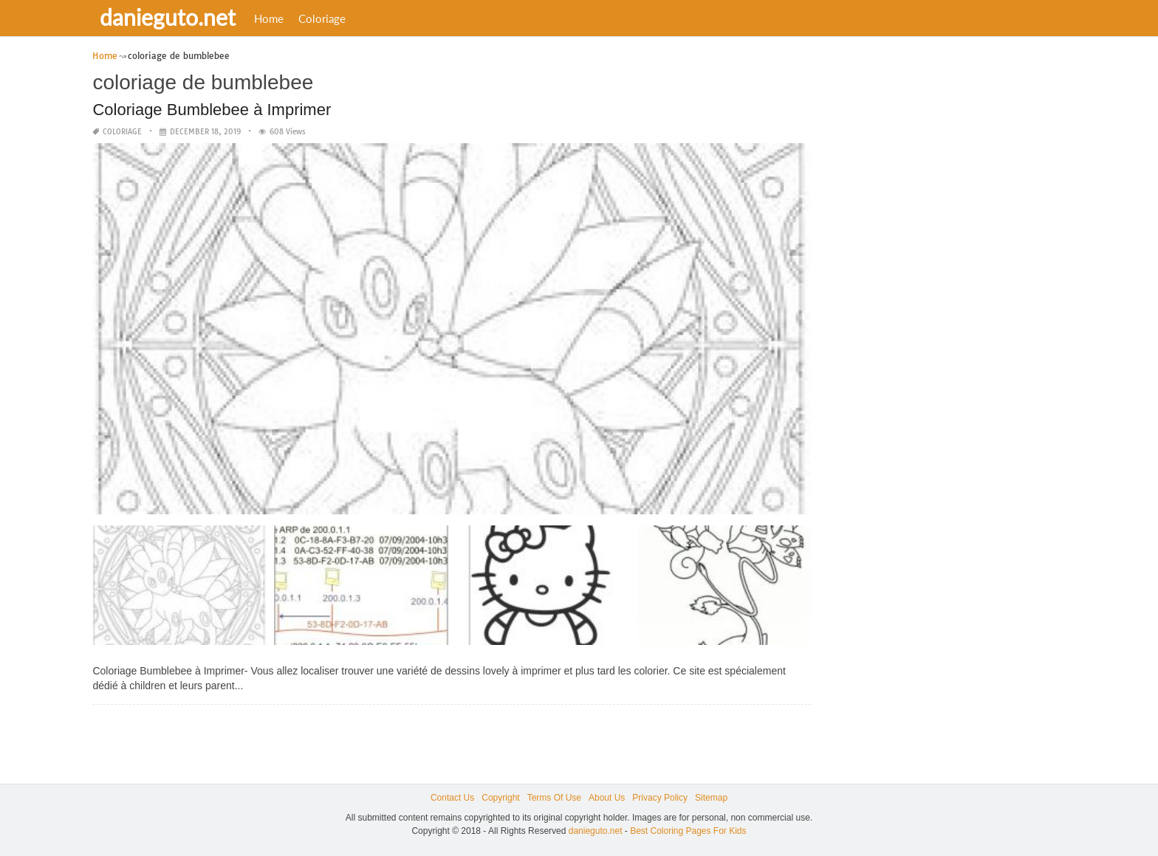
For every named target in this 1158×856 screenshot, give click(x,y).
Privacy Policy (660, 798)
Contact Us (452, 798)
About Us (607, 798)
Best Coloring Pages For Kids (688, 831)
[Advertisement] (936, 269)
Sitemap (711, 798)
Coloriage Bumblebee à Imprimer (211, 109)
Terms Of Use (554, 798)
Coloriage (322, 18)
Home (269, 18)
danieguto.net (168, 17)
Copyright (500, 798)
